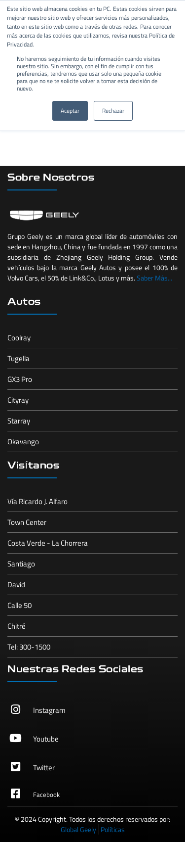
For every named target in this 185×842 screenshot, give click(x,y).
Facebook (46, 794)
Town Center (26, 522)
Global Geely (78, 829)
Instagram (49, 710)
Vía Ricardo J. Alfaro (37, 501)
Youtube (46, 739)
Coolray (19, 337)
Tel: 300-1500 (28, 647)
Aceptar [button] (70, 110)
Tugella (18, 358)
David (16, 584)
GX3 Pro (19, 379)
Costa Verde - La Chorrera (47, 543)
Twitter (44, 767)
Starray (18, 420)
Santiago (21, 563)
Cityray (18, 400)
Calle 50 (19, 605)
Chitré (16, 626)
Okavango (23, 441)
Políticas (113, 829)
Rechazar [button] (113, 110)
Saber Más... (154, 278)
